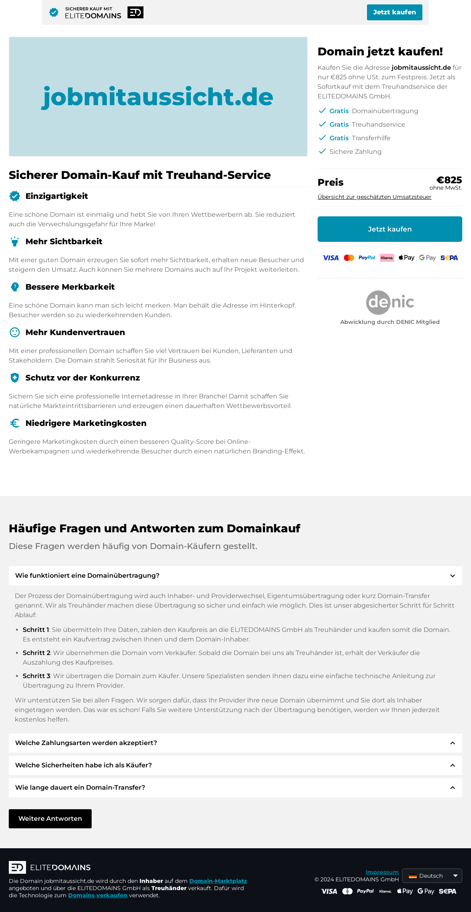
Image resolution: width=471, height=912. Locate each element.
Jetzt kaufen (394, 12)
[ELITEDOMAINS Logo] (128, 868)
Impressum (382, 872)
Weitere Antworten (50, 818)
